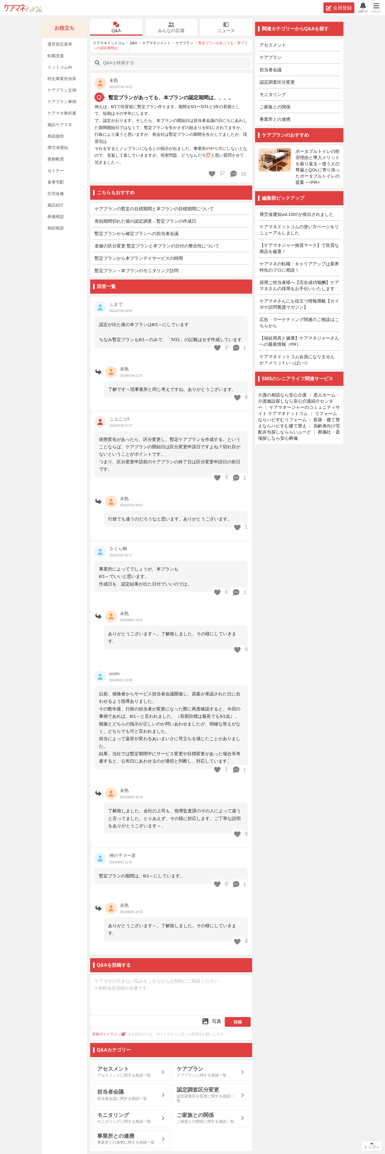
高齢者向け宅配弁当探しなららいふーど (299, 428)
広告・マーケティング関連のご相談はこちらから (299, 322)
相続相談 (55, 228)
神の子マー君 (122, 855)
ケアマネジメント (156, 43)
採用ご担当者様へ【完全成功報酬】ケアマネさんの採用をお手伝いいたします (299, 285)
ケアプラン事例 (61, 101)
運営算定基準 (59, 44)
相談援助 (55, 136)
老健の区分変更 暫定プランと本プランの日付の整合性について (157, 245)
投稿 (238, 1022)
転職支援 (55, 55)
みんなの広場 (171, 27)
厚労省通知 (57, 147)
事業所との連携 (275, 119)
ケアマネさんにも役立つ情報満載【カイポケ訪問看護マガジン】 (299, 304)
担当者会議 (271, 69)
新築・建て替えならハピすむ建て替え (299, 422)
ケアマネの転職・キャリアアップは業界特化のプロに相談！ (299, 266)
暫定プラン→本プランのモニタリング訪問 (137, 270)
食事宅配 (55, 182)
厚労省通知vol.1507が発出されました (297, 214)
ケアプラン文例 (61, 90)
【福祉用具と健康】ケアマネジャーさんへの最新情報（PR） (299, 341)
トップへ (371, 1147)
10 (237, 174)
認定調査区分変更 (277, 82)
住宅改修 (55, 193)
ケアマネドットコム (23, 8)
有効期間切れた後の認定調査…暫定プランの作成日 (145, 221)
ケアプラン (184, 43)
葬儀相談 (55, 216)
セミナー (55, 170)
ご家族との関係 (275, 106)
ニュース (226, 27)
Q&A (116, 27)
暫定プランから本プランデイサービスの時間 (139, 258)
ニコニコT (119, 418)
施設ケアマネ (59, 124)
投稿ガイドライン (109, 1034)
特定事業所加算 (61, 78)
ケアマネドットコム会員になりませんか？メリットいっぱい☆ (297, 359)
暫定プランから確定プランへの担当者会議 (137, 233)
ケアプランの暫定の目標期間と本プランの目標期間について (154, 208)
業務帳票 (55, 159)
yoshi (114, 673)
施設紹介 (55, 205)
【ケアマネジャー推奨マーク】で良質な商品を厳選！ (299, 248)
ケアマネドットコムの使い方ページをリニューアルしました (299, 229)
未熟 (113, 80)
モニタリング (273, 94)
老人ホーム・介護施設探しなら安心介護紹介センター (299, 401)
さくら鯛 (118, 548)
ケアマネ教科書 (61, 113)
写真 (211, 1021)
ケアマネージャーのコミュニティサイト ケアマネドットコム (299, 410)
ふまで (116, 304)
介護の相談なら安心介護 (282, 394)
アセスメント (273, 44)
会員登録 (339, 8)
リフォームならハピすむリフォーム (297, 416)
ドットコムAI (59, 67)
